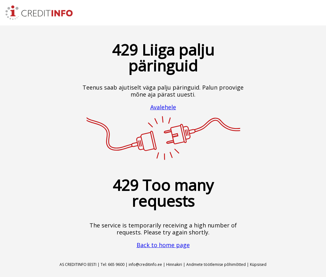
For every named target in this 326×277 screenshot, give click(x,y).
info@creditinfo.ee (145, 264)
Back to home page (163, 245)
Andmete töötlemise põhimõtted (216, 264)
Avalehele (163, 107)
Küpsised (258, 264)
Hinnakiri (174, 264)
